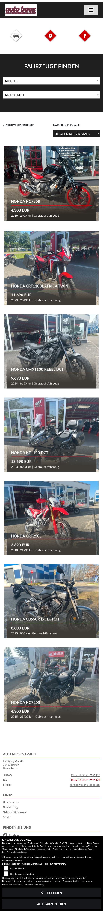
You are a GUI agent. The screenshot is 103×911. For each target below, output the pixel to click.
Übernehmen (51, 892)
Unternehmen (11, 802)
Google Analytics (18, 868)
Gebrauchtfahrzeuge (14, 812)
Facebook (11, 835)
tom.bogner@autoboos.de (85, 784)
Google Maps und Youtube (22, 874)
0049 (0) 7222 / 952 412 (85, 774)
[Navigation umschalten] (91, 10)
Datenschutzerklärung (17, 852)
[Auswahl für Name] (51, 81)
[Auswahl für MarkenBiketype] (51, 95)
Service (7, 817)
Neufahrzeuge (11, 807)
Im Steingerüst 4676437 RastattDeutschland (13, 765)
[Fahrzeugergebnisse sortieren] (76, 133)
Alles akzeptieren (51, 904)
